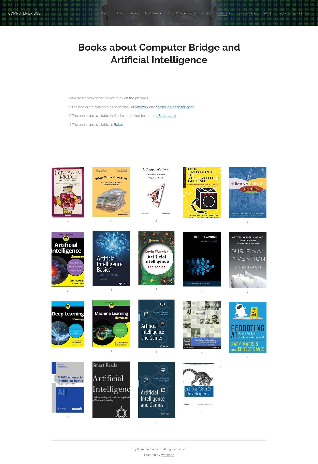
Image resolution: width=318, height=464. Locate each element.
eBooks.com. (166, 116)
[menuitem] (96, 13)
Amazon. (141, 107)
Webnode (167, 455)
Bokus (119, 124)
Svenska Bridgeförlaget (175, 107)
